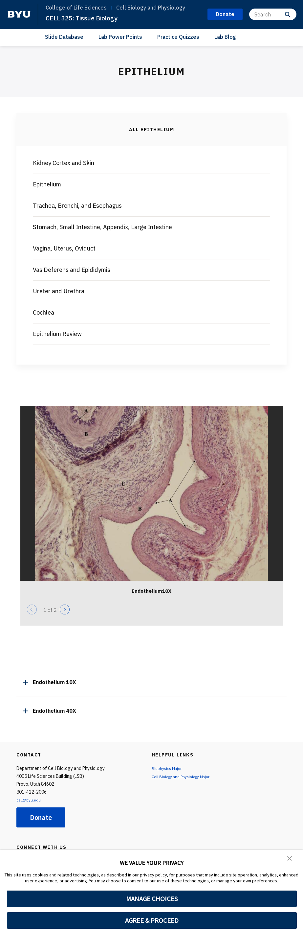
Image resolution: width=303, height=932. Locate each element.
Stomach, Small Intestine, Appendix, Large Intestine (102, 227)
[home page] (19, 14)
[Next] (65, 609)
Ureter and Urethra (58, 291)
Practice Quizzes (178, 37)
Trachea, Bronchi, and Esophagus (77, 205)
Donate (41, 817)
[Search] (272, 14)
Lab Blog (225, 37)
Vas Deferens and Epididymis (71, 270)
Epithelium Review (57, 334)
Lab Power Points (120, 37)
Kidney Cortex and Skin (63, 163)
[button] (290, 859)
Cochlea (43, 312)
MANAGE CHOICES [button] (152, 898)
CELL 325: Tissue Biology (86, 17)
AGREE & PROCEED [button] (151, 920)
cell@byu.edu (30, 800)
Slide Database (64, 37)
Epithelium (47, 184)
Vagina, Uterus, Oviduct (64, 248)
